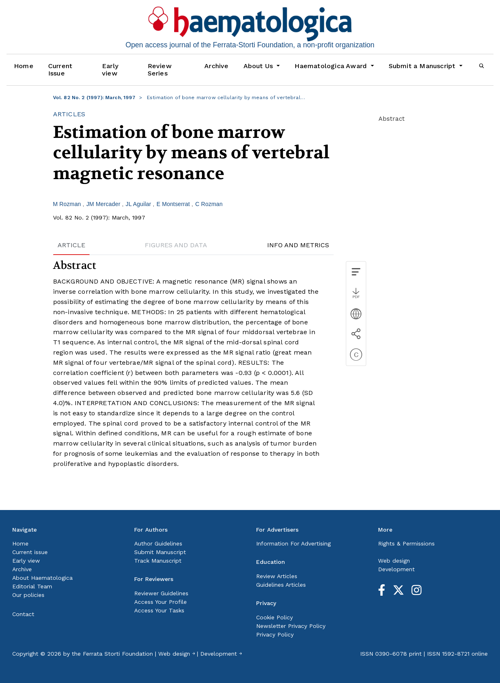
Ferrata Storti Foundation (118, 653)
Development (396, 569)
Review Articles (276, 576)
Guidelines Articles (281, 584)
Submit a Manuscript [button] (423, 66)
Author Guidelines (158, 543)
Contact (23, 614)
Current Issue (60, 69)
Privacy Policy (275, 634)
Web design (394, 560)
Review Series (160, 69)
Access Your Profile (160, 602)
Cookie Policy (274, 617)
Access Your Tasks (159, 610)
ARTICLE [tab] (71, 245)
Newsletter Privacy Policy (290, 626)
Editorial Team (32, 586)
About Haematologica (42, 577)
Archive (216, 66)
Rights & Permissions (406, 543)
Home (23, 66)
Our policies (28, 595)
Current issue (30, 552)
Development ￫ (221, 653)
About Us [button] (259, 66)
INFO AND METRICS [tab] (298, 245)
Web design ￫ (176, 653)
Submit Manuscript (160, 552)
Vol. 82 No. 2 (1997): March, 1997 (94, 97)
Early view (110, 69)
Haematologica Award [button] (331, 66)
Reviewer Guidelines (161, 593)
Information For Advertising (293, 543)
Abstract (391, 118)
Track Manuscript (157, 560)
